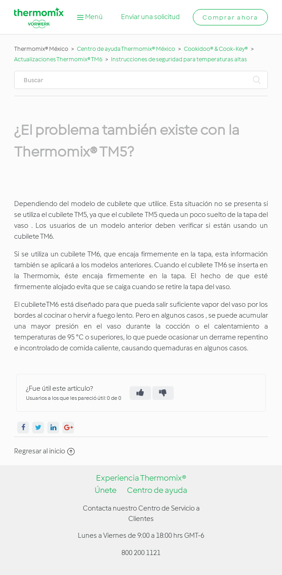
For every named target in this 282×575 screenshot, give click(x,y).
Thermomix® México (41, 48)
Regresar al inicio (44, 451)
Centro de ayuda (157, 490)
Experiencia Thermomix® (141, 478)
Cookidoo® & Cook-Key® (216, 48)
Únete (105, 490)
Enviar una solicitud (150, 17)
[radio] (140, 393)
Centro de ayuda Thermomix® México (126, 48)
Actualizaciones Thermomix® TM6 (58, 59)
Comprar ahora (230, 17)
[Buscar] (141, 80)
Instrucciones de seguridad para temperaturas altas (179, 59)
